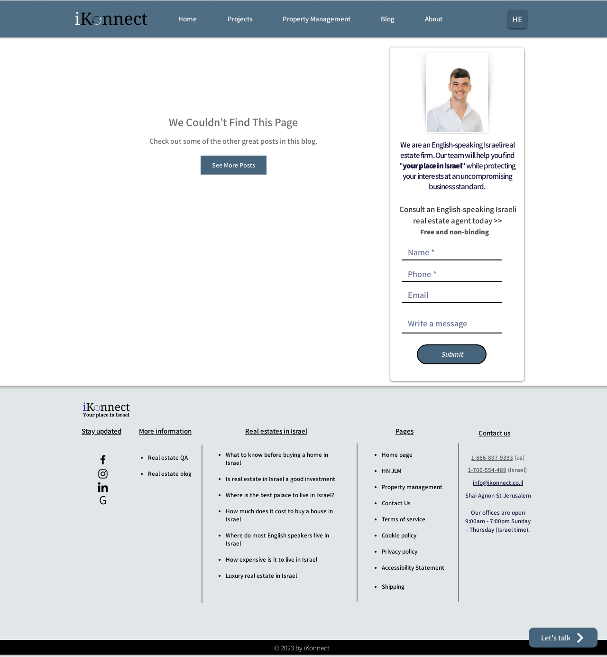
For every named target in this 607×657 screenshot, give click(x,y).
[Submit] (452, 354)
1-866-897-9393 (492, 457)
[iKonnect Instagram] (103, 474)
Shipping (393, 587)
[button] (248, 19)
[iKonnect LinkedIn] (103, 488)
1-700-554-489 (487, 470)
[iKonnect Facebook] (103, 459)
